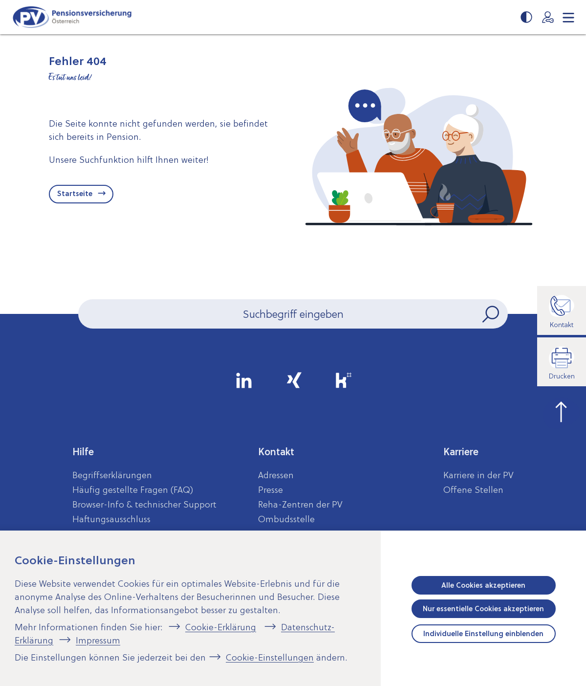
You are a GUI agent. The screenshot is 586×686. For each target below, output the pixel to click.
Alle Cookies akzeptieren (483, 585)
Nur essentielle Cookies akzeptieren (483, 609)
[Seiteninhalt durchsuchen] (293, 314)
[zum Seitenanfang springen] (561, 411)
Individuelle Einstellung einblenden (483, 634)
